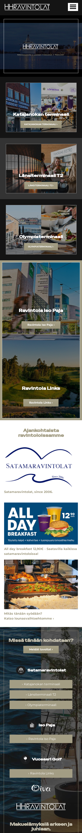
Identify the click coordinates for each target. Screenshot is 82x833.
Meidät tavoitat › (41, 649)
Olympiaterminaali (41, 705)
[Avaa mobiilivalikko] (73, 7)
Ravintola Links (42, 773)
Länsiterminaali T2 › (41, 185)
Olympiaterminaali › (41, 246)
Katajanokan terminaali (42, 684)
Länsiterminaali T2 (42, 694)
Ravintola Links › (41, 402)
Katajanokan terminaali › (41, 124)
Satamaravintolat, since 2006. (28, 492)
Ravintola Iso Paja (42, 739)
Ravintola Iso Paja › (41, 325)
